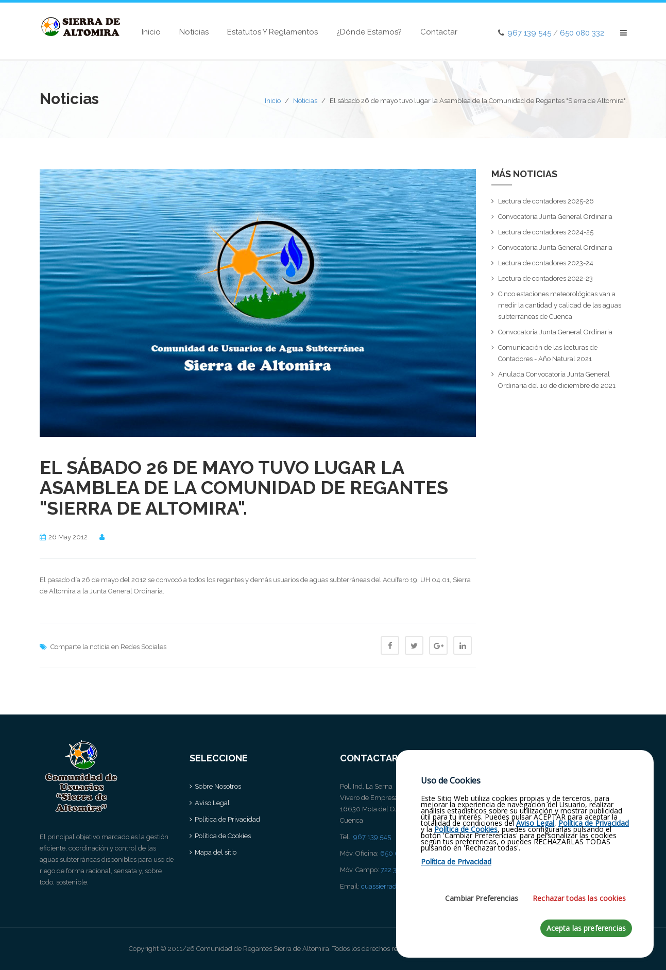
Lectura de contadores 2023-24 (545, 263)
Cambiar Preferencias (481, 921)
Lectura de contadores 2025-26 (546, 201)
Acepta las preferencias (586, 951)
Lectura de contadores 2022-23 (545, 278)
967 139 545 (529, 33)
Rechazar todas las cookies (579, 921)
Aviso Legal (212, 803)
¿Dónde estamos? (369, 32)
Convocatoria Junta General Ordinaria (555, 216)
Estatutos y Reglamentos (272, 32)
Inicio (151, 32)
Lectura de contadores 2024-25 (545, 232)
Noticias (194, 32)
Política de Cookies (223, 836)
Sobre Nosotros (218, 786)
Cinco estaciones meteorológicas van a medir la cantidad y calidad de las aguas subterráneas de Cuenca (559, 305)
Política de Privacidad (227, 819)
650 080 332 (582, 33)
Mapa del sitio (215, 852)
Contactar (438, 32)
